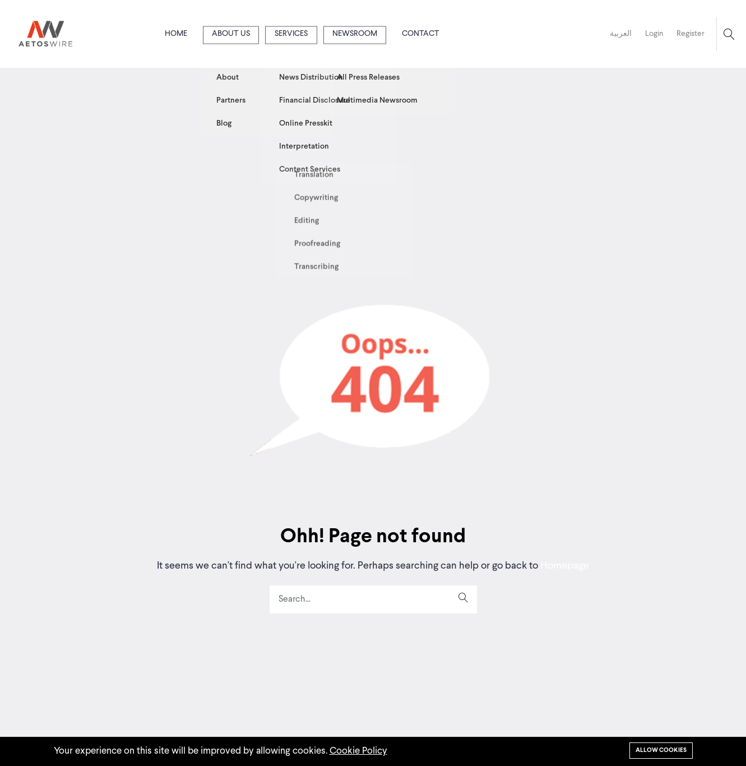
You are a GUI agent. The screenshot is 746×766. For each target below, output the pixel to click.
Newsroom (354, 34)
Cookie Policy (358, 751)
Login (654, 34)
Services (291, 34)
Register (691, 34)
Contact (420, 34)
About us (231, 34)
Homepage (563, 566)
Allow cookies (661, 750)
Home (176, 34)
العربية (621, 34)
